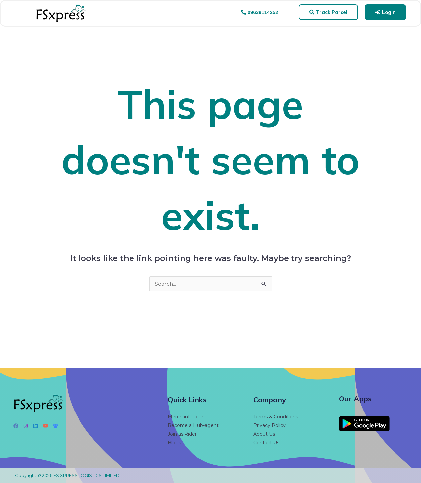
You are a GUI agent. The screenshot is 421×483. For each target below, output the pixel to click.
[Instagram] (25, 425)
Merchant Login (186, 417)
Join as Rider (182, 434)
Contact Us (266, 443)
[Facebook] (15, 425)
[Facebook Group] (55, 425)
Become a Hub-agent (193, 425)
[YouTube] (45, 425)
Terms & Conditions (275, 417)
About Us (264, 434)
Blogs (174, 443)
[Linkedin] (35, 425)
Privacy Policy (269, 425)
